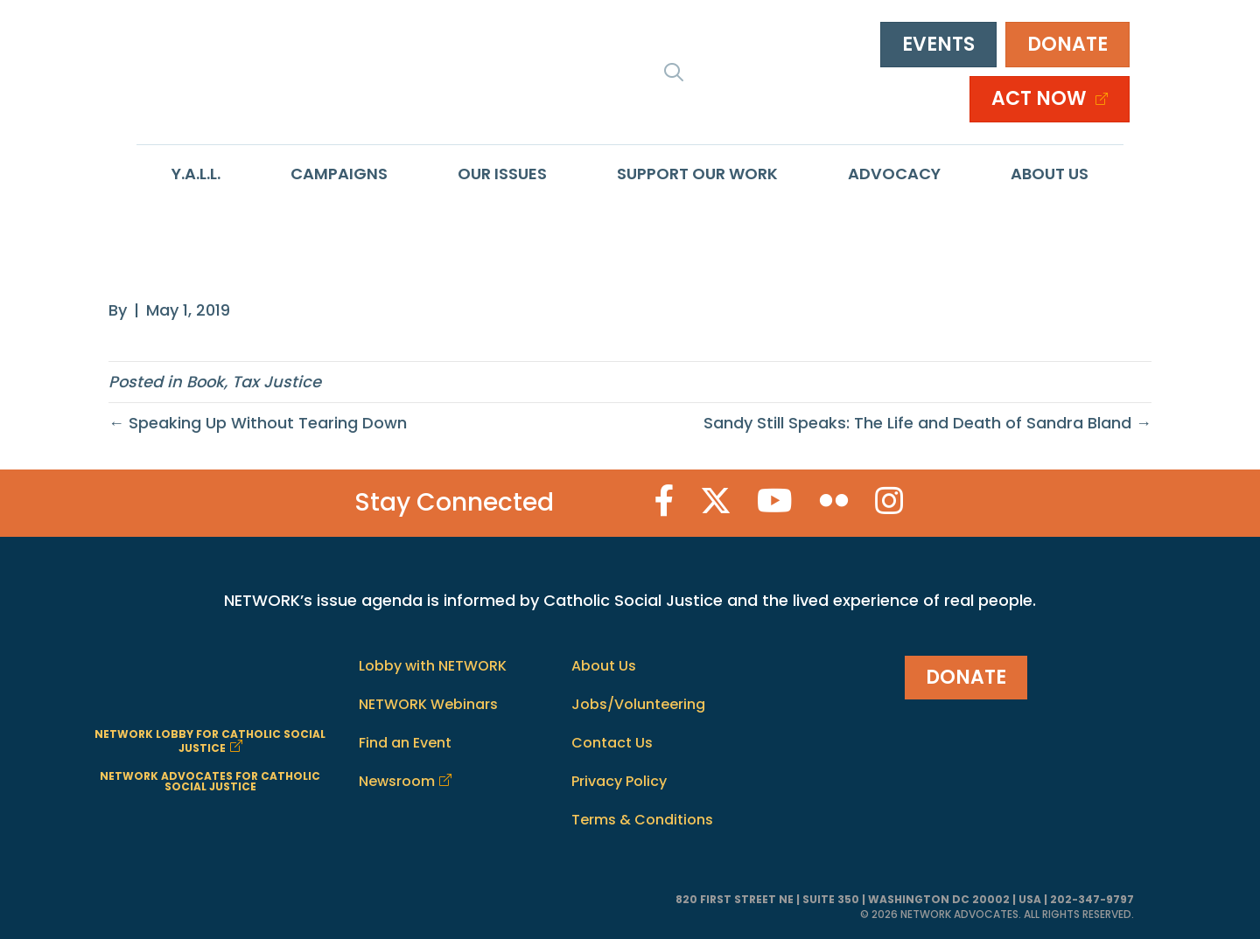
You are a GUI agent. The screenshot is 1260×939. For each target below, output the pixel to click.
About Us (1049, 173)
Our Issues (502, 173)
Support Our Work (697, 173)
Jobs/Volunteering (638, 704)
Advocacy (894, 173)
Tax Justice (276, 382)
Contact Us (612, 743)
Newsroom (397, 781)
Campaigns (339, 173)
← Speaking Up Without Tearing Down (257, 423)
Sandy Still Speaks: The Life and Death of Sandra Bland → (928, 423)
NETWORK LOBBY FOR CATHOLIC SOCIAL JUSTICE (210, 741)
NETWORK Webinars (428, 704)
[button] (673, 71)
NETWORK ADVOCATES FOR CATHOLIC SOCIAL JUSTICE (210, 781)
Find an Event (405, 743)
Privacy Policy (619, 781)
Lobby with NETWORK (433, 666)
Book (205, 382)
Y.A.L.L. (196, 173)
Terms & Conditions (642, 820)
